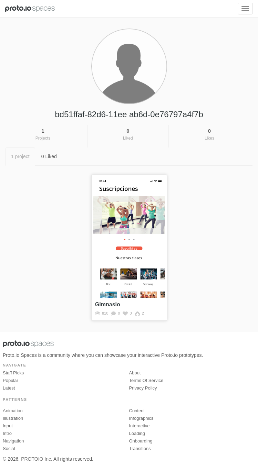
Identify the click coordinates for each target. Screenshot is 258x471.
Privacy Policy (143, 388)
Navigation (13, 440)
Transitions (140, 448)
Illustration (13, 418)
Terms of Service (146, 380)
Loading (137, 433)
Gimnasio (107, 304)
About (135, 372)
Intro (7, 433)
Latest (9, 388)
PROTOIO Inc (36, 459)
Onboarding (141, 440)
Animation (13, 410)
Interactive (139, 425)
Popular (10, 380)
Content (137, 410)
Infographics (141, 418)
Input (8, 425)
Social (9, 448)
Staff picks (13, 372)
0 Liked (49, 156)
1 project (20, 156)
